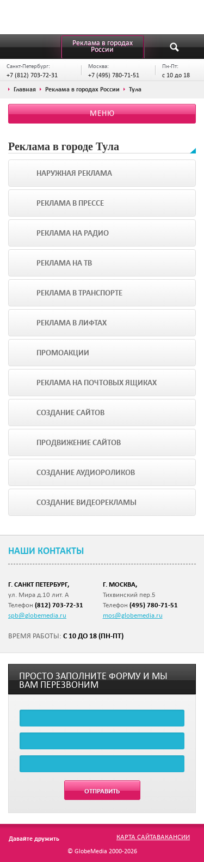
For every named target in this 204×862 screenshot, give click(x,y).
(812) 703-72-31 (59, 604)
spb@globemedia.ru (37, 615)
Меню (102, 113)
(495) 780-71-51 (153, 604)
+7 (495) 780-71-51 (113, 75)
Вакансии (173, 836)
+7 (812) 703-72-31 (32, 75)
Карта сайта (136, 836)
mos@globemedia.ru (133, 615)
